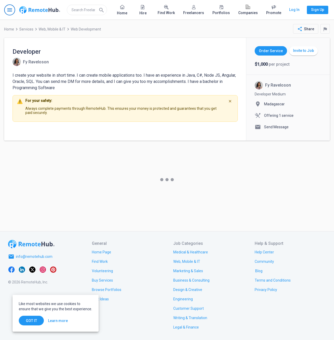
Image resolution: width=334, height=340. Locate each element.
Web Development (86, 29)
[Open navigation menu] (9, 9)
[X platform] (32, 269)
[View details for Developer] (31, 62)
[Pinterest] (53, 269)
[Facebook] (11, 269)
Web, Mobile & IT (52, 29)
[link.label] (264, 252)
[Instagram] (43, 269)
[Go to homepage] (39, 10)
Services (26, 29)
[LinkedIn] (22, 269)
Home (9, 29)
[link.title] (101, 252)
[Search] (101, 10)
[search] (87, 9)
